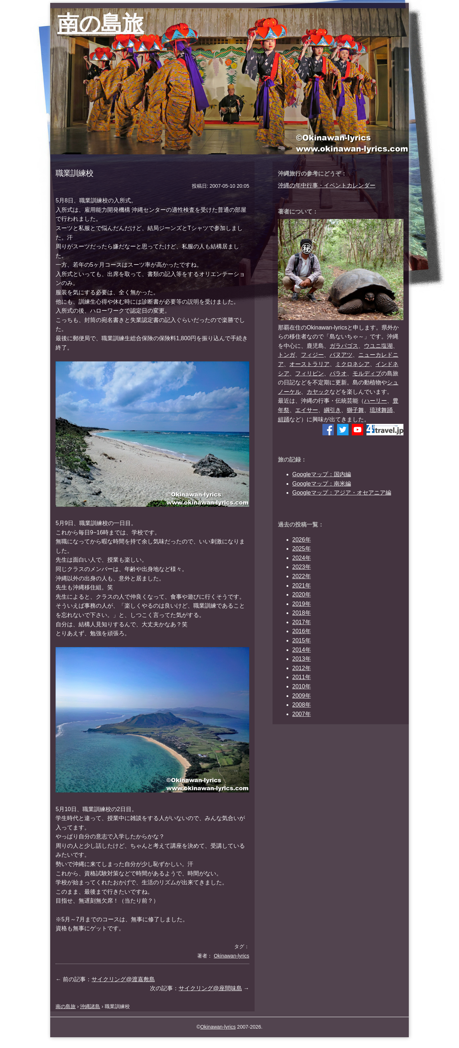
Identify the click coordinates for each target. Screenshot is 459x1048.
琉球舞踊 (381, 410)
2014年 (301, 650)
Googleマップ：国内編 (321, 474)
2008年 (301, 705)
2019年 (301, 604)
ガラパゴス (344, 346)
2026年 (301, 540)
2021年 (301, 586)
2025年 (301, 549)
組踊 (283, 419)
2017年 (301, 622)
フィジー (312, 355)
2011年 (301, 677)
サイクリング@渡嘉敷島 (123, 979)
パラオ (338, 373)
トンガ (286, 355)
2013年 (301, 659)
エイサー (306, 410)
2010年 (301, 686)
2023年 (301, 567)
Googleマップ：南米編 (321, 484)
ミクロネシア (352, 364)
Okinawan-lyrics (218, 1027)
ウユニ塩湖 (378, 346)
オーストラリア (309, 364)
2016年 (301, 631)
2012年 (301, 668)
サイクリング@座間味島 (210, 988)
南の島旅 (100, 23)
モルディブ (366, 373)
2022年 (301, 576)
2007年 (301, 714)
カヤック (318, 392)
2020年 (301, 594)
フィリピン (309, 373)
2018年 (301, 613)
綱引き (332, 410)
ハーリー (375, 401)
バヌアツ (341, 355)
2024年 (301, 558)
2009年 (301, 696)
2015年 (301, 640)
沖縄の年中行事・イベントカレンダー (326, 185)
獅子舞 (355, 410)
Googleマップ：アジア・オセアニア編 (341, 493)
